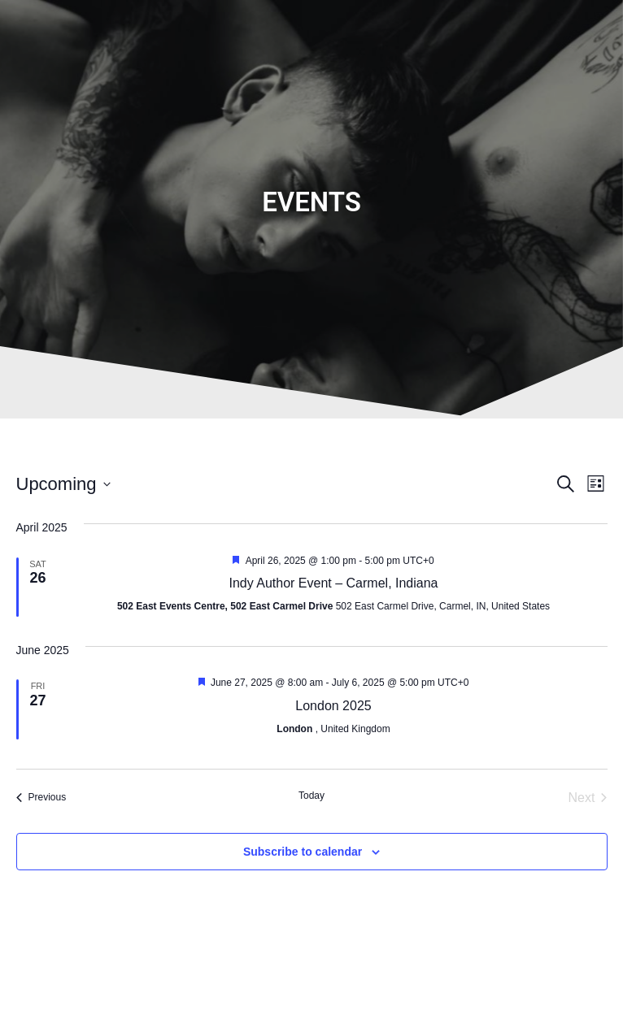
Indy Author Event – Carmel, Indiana (333, 583)
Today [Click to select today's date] (311, 795)
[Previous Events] (41, 798)
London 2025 (333, 706)
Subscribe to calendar (302, 851)
